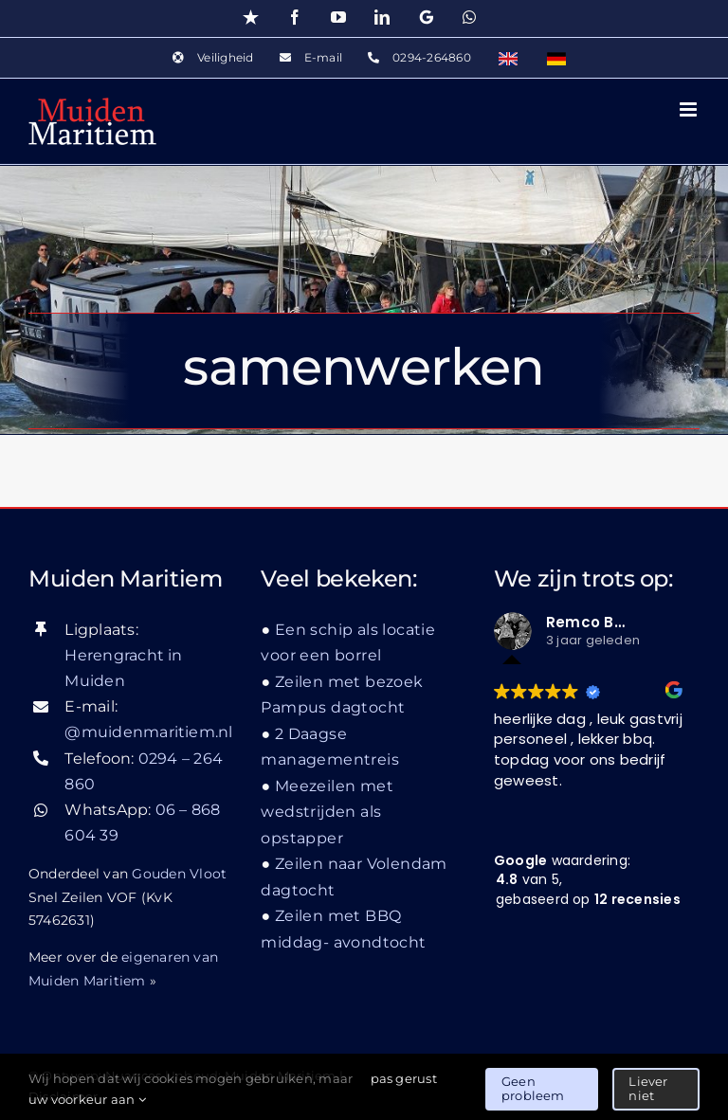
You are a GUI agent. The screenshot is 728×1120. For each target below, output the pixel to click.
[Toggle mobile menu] (690, 109)
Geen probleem (533, 1089)
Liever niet (647, 1089)
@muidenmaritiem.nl (148, 732)
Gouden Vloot (179, 873)
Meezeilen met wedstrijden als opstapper (327, 812)
